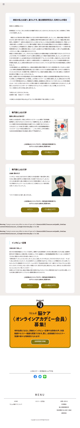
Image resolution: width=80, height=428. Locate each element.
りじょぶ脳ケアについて (16, 404)
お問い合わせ (64, 401)
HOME (16, 401)
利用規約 (64, 404)
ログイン (31, 146)
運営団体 (64, 413)
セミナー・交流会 (40, 401)
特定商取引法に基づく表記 (64, 410)
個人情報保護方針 (64, 407)
